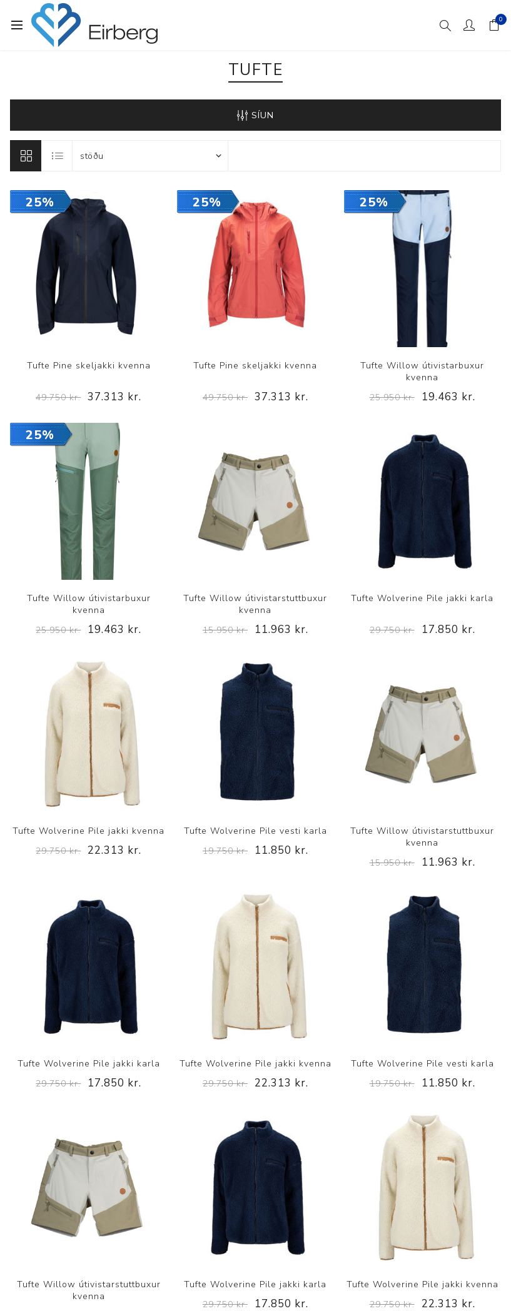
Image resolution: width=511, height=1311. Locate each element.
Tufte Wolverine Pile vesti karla (255, 831)
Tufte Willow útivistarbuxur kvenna (422, 371)
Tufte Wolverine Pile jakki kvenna (88, 831)
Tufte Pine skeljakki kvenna (89, 366)
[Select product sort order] (150, 155)
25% (40, 202)
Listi (57, 155)
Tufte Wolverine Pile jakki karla (422, 598)
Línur (25, 155)
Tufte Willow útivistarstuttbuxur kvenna (255, 604)
